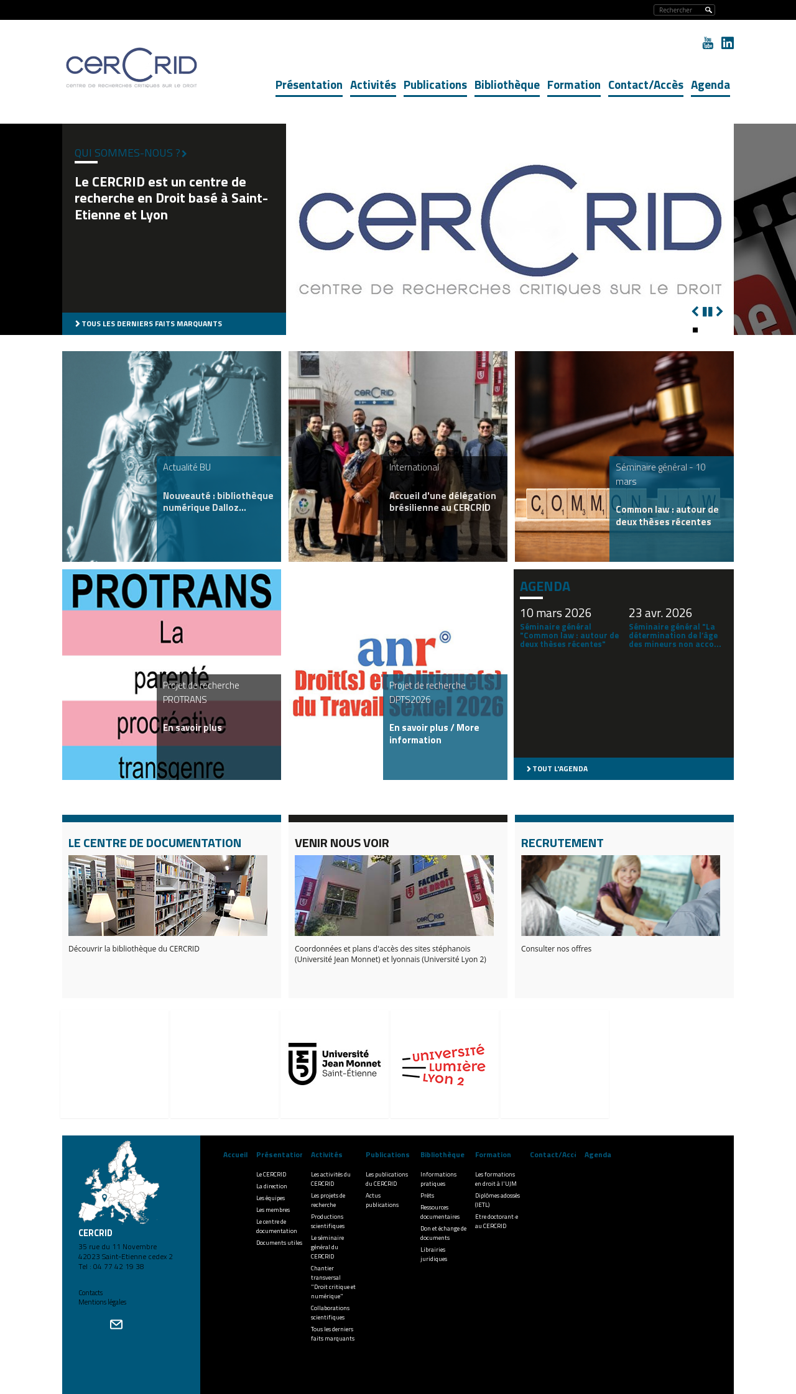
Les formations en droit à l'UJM (496, 1179)
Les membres (273, 1209)
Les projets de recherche (328, 1200)
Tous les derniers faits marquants (151, 323)
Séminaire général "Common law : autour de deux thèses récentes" (569, 635)
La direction (271, 1186)
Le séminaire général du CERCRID (327, 1247)
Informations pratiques (438, 1179)
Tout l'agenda (560, 768)
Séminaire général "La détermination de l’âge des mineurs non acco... (675, 635)
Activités (373, 84)
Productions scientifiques (328, 1221)
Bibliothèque (507, 84)
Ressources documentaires (440, 1212)
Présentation (309, 84)
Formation (574, 84)
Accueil (235, 1154)
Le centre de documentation (276, 1226)
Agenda (710, 84)
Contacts (90, 1293)
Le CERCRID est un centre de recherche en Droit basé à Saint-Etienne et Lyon (171, 197)
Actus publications (382, 1200)
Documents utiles (279, 1242)
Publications (435, 84)
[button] (695, 330)
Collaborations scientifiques (330, 1312)
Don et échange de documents (443, 1233)
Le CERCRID (271, 1174)
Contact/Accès (645, 84)
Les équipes (270, 1198)
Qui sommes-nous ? (127, 152)
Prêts (427, 1195)
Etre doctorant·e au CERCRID (496, 1221)
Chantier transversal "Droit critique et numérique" (333, 1282)
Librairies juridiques (433, 1254)
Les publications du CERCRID (387, 1179)
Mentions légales (102, 1302)
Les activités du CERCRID (331, 1179)
